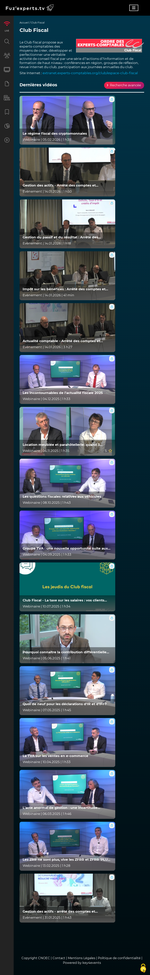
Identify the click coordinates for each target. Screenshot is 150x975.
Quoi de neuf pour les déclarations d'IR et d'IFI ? (65, 704)
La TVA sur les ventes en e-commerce (55, 756)
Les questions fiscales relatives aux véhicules (62, 496)
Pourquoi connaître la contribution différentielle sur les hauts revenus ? (64, 652)
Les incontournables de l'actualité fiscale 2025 (63, 393)
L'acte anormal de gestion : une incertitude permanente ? (60, 808)
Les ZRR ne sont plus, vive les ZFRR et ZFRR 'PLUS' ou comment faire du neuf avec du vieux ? (66, 859)
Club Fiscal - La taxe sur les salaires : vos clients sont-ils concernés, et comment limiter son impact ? (66, 600)
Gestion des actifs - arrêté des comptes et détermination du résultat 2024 (59, 911)
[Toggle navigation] (133, 8)
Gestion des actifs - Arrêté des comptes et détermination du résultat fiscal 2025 (59, 185)
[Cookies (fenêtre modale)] (143, 968)
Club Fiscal (38, 22)
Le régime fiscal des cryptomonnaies (55, 133)
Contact (59, 958)
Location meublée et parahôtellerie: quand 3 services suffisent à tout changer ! (61, 445)
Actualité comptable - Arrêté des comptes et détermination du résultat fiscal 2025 (61, 341)
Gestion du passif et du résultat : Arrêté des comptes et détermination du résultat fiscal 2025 (65, 237)
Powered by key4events (82, 963)
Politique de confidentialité (119, 958)
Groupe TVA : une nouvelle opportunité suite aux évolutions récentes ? (65, 548)
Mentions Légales (81, 958)
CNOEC (44, 958)
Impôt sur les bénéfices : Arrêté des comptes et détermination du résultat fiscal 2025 (64, 289)
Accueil (24, 22)
